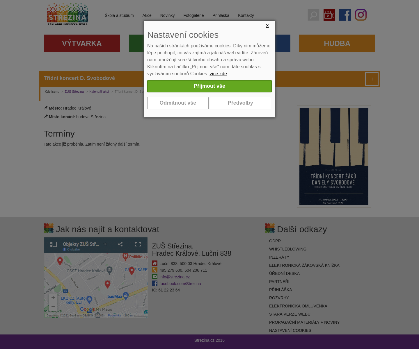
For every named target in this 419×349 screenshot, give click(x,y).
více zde (218, 73)
